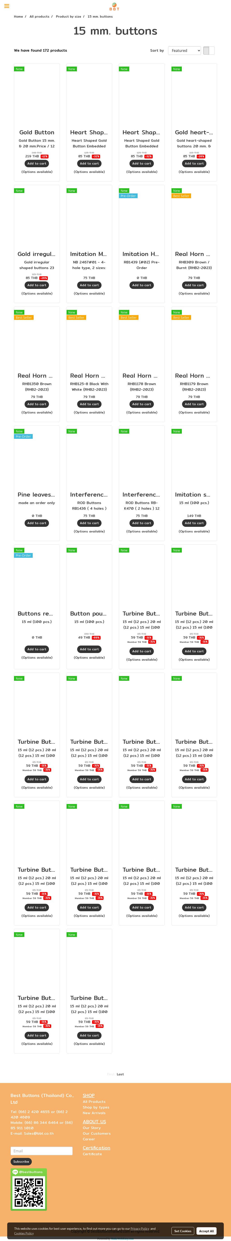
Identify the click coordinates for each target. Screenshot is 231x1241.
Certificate (92, 1154)
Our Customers (97, 1133)
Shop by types (96, 1107)
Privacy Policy (140, 1228)
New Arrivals (94, 1113)
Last (120, 1074)
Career (89, 1139)
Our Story (92, 1128)
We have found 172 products (40, 50)
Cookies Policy (24, 1233)
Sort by (159, 50)
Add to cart (36, 163)
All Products (94, 1101)
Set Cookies (182, 1231)
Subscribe (21, 1161)
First (111, 1074)
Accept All (206, 1231)
